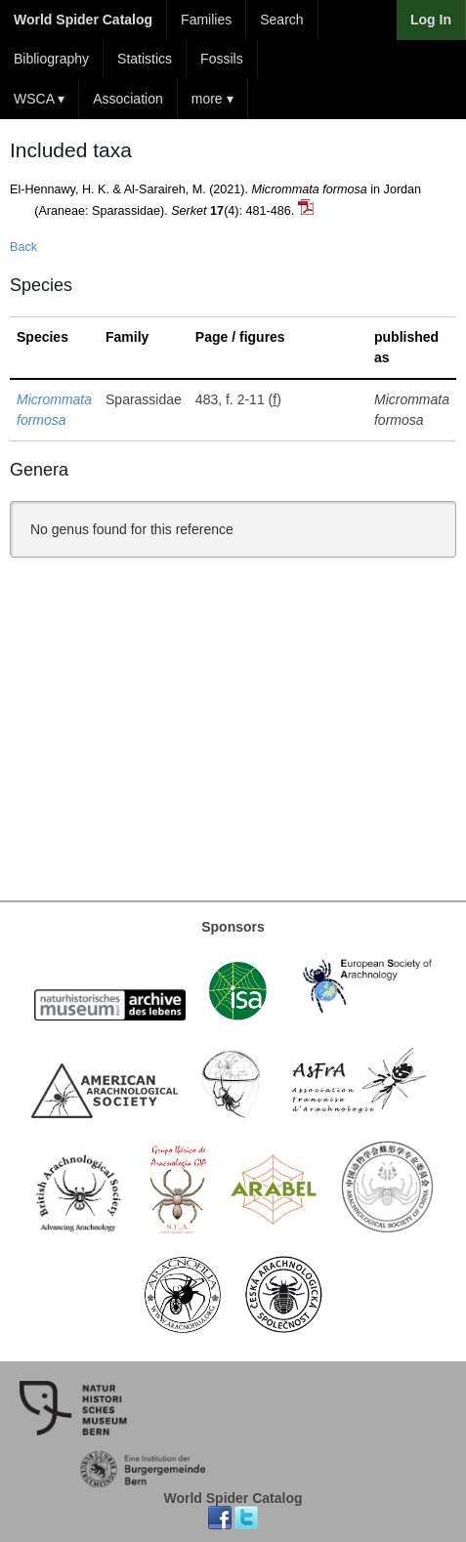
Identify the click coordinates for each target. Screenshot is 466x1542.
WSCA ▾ (39, 98)
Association (128, 98)
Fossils (221, 58)
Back (23, 247)
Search (281, 19)
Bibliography (51, 58)
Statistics (144, 58)
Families (206, 19)
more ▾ (212, 98)
